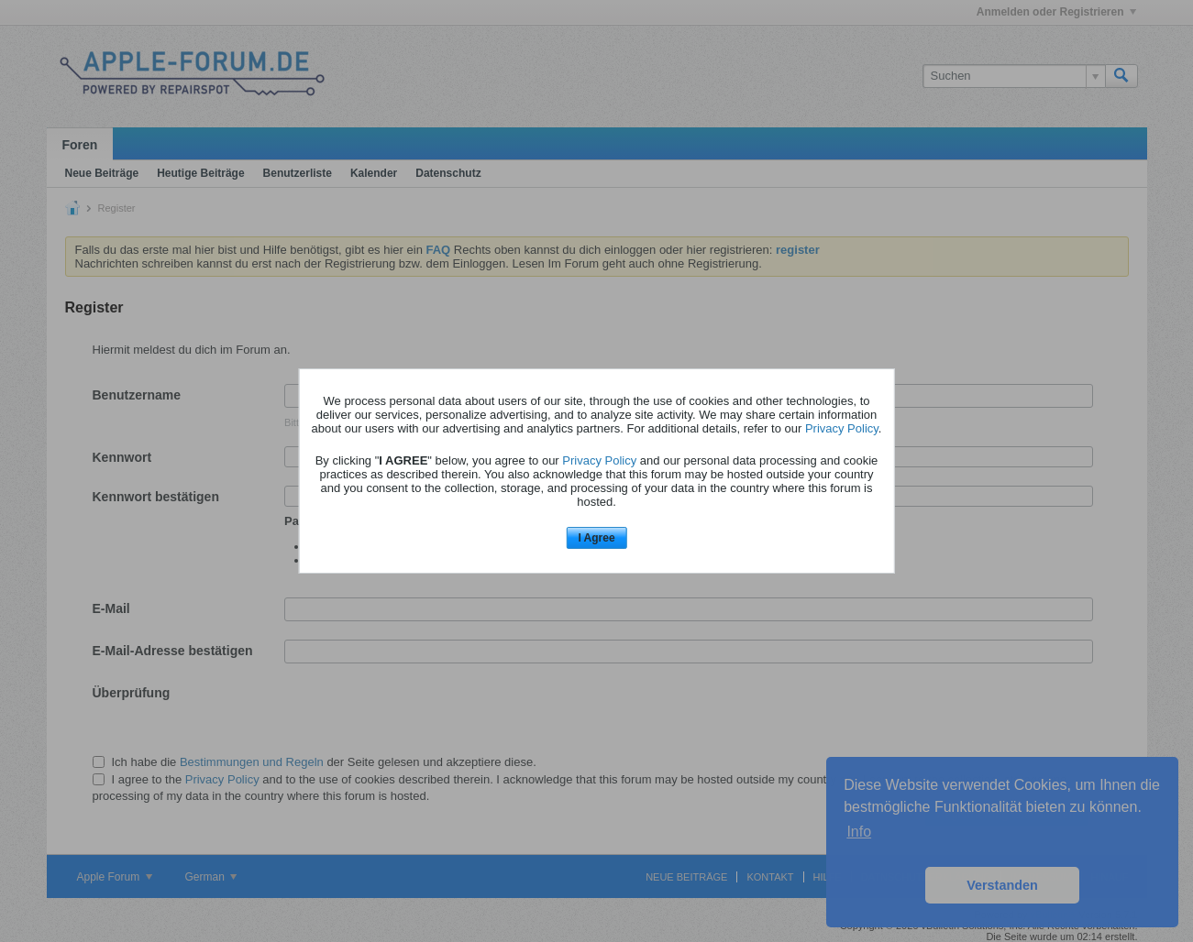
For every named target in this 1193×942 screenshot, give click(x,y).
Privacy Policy (841, 428)
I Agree (596, 537)
